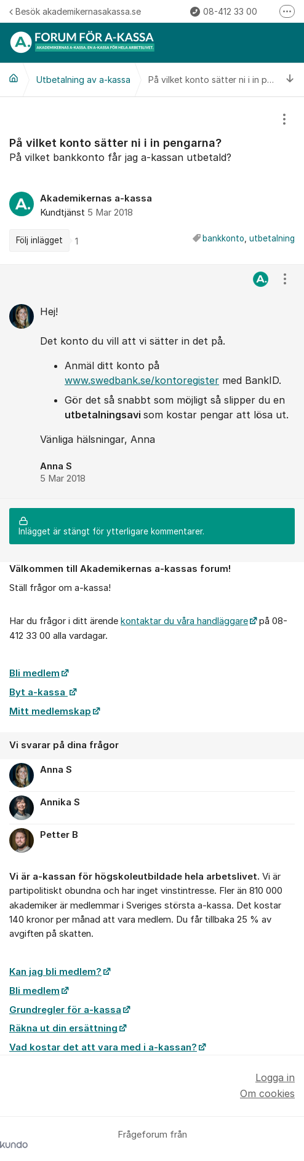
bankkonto (223, 238)
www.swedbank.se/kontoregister (142, 380)
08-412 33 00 (223, 11)
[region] (152, 180)
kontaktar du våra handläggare (184, 621)
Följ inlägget (39, 240)
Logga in (275, 1077)
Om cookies (267, 1093)
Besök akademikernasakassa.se (75, 11)
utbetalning (272, 238)
